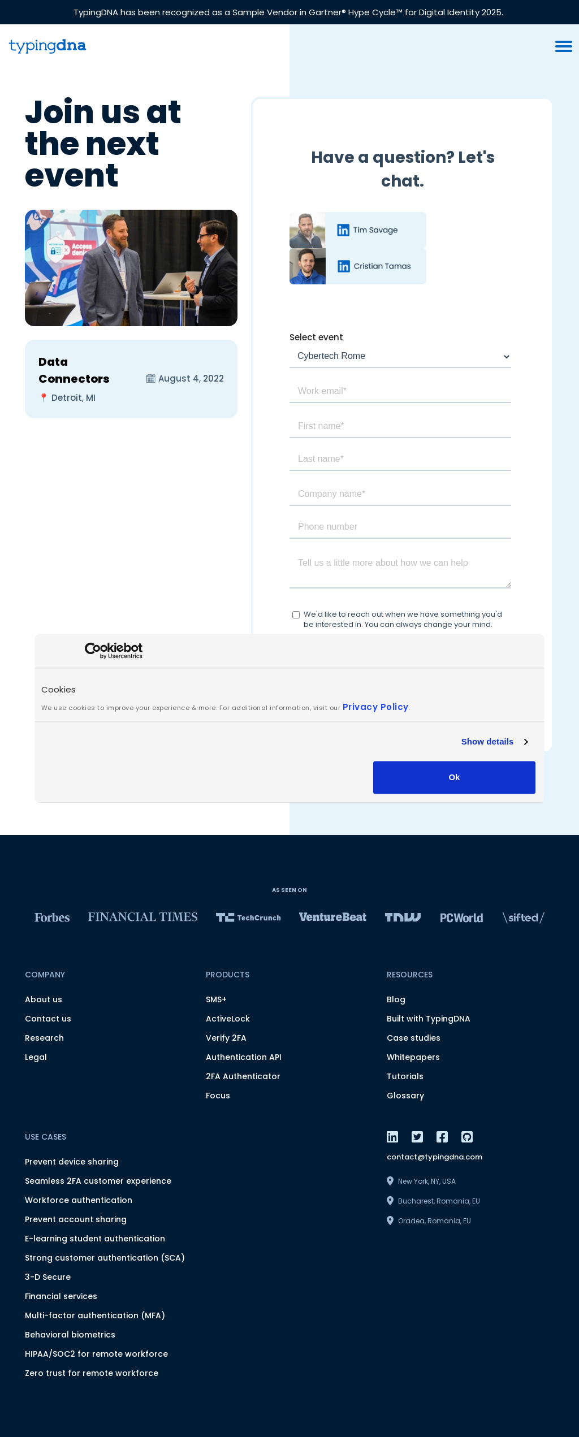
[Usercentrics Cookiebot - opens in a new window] (93, 650)
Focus (218, 1095)
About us (43, 999)
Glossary (405, 1095)
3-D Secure (48, 1277)
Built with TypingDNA (428, 1018)
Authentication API (244, 1057)
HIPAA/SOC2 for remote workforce (96, 1354)
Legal (36, 1057)
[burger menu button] (563, 46)
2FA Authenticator (243, 1076)
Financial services (61, 1296)
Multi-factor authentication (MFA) (95, 1315)
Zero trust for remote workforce (91, 1373)
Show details (487, 741)
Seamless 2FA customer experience (98, 1181)
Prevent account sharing (76, 1219)
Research (44, 1038)
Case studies (413, 1038)
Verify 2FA (226, 1038)
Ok (454, 777)
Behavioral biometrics (70, 1334)
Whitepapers (413, 1057)
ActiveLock (228, 1018)
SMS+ (216, 999)
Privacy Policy (376, 707)
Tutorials (405, 1076)
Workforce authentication (78, 1200)
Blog (396, 999)
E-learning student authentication (95, 1238)
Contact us (48, 1018)
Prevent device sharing (72, 1161)
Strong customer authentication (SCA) (105, 1257)
